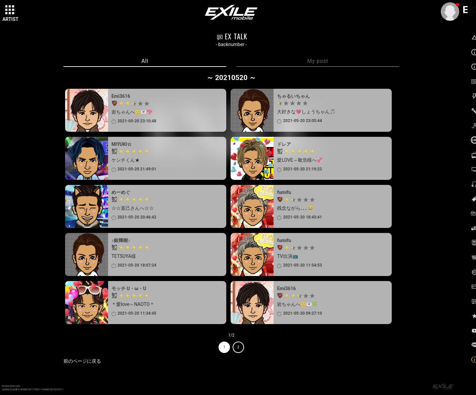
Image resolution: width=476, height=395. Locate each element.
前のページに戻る (82, 361)
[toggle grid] (10, 10)
